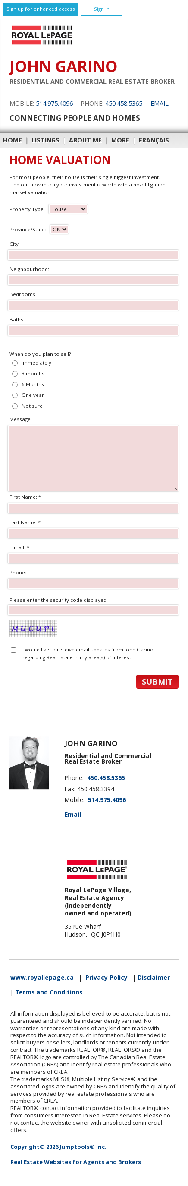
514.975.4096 (54, 103)
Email (159, 103)
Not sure (32, 406)
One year (33, 395)
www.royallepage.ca (42, 978)
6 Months (33, 384)
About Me (85, 140)
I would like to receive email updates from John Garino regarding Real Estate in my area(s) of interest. (88, 653)
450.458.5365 (123, 103)
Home (12, 140)
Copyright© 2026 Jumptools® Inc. (58, 1147)
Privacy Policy (106, 978)
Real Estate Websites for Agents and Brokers (75, 1162)
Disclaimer (154, 978)
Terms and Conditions (48, 992)
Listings (45, 140)
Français (154, 140)
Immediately (36, 362)
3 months (33, 373)
